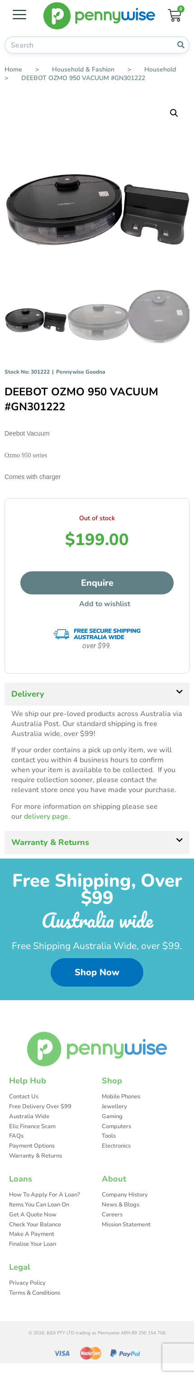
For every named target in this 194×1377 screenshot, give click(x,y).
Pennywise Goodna (80, 371)
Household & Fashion (83, 69)
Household (160, 69)
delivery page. (47, 816)
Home (13, 69)
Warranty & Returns (50, 842)
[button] (174, 113)
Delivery (27, 693)
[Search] (181, 45)
